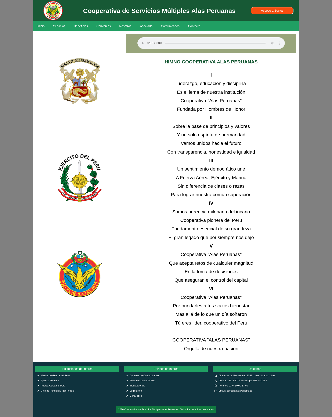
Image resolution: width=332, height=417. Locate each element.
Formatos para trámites (142, 380)
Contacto (194, 26)
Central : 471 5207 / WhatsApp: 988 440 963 (243, 380)
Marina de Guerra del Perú (55, 375)
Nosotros (125, 26)
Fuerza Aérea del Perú (53, 385)
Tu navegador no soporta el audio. (211, 43)
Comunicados (170, 26)
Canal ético (136, 396)
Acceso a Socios (272, 10)
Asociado (146, 26)
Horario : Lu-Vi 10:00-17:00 (233, 385)
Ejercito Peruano (50, 380)
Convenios (103, 26)
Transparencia (137, 385)
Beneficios (81, 26)
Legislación (136, 390)
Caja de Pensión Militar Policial (57, 390)
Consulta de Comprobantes (144, 375)
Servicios (59, 26)
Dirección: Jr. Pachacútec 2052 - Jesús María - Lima (247, 375)
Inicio (41, 26)
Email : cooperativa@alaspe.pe (235, 390)
